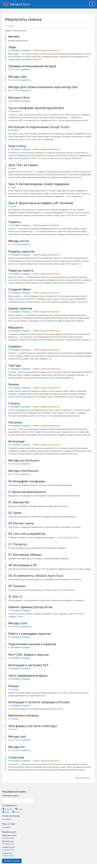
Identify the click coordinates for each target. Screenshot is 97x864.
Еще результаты (82, 778)
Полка (16, 812)
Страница (8, 809)
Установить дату (8, 838)
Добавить (6, 819)
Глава (18, 809)
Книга (6, 812)
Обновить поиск (11, 861)
